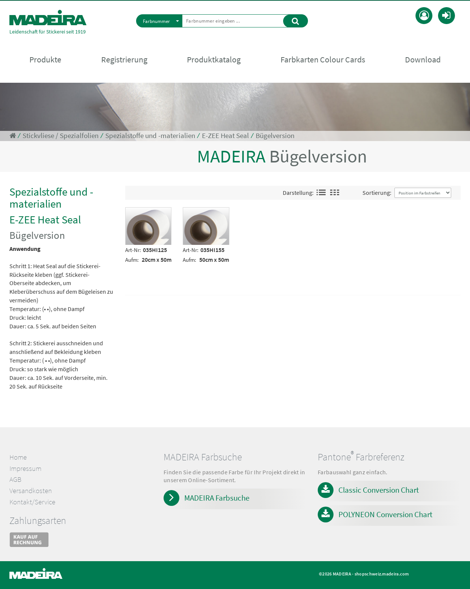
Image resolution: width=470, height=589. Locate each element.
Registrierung (124, 60)
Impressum (25, 468)
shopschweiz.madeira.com (382, 574)
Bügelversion (275, 135)
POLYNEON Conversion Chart (385, 514)
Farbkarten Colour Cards (322, 60)
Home (18, 457)
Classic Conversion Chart (378, 490)
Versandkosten (30, 490)
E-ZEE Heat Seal (225, 135)
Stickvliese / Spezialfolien (61, 135)
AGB (15, 479)
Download (423, 60)
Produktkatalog (214, 60)
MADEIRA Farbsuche (216, 498)
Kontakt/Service (32, 502)
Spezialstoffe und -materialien (150, 135)
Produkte (45, 60)
